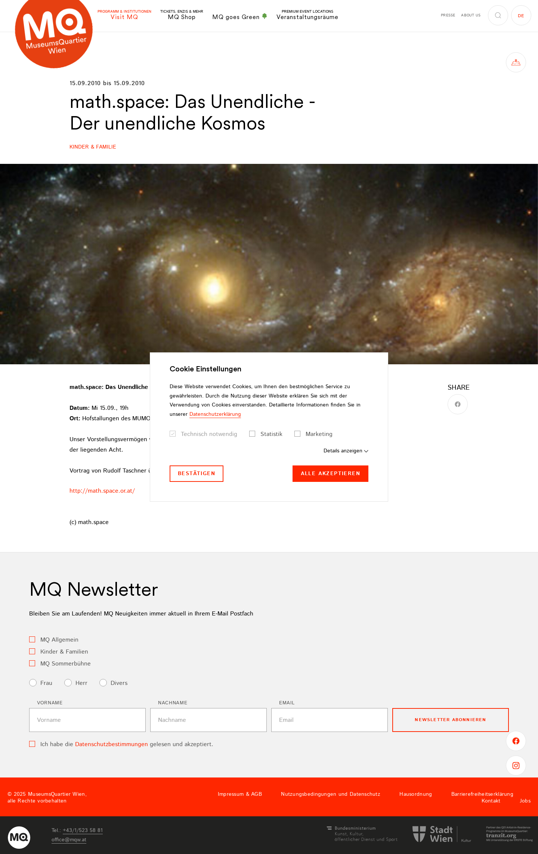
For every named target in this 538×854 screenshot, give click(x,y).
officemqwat (69, 840)
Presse (448, 15)
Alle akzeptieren (330, 473)
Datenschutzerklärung (215, 414)
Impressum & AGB (240, 794)
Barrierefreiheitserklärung (482, 794)
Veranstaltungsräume (307, 15)
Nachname (172, 703)
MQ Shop (181, 15)
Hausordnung (415, 794)
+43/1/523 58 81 (83, 830)
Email (286, 703)
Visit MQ (124, 15)
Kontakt (491, 801)
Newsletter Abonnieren (450, 720)
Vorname (50, 703)
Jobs (525, 801)
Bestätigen (196, 473)
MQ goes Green (240, 17)
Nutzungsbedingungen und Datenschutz (330, 794)
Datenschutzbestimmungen (111, 744)
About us (470, 15)
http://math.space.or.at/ (102, 491)
